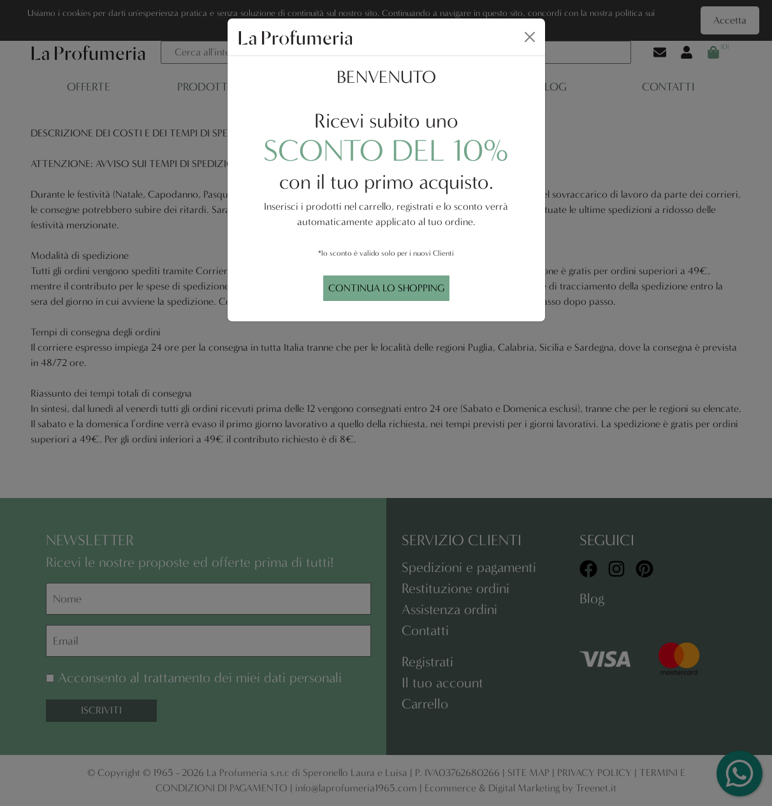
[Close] (530, 37)
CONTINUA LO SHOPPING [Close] (386, 288)
